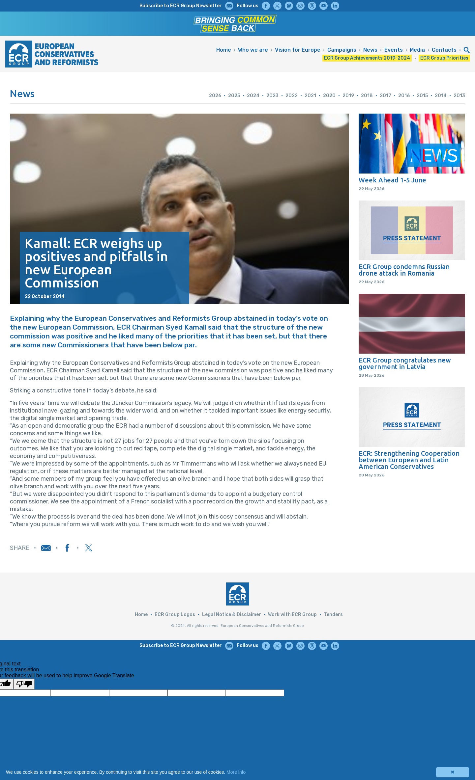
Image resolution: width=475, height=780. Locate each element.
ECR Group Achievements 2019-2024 (367, 58)
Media (417, 50)
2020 (329, 95)
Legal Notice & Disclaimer (231, 614)
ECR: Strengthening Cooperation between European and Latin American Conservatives (409, 460)
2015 (422, 95)
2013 (459, 95)
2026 (215, 95)
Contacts (444, 50)
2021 (310, 95)
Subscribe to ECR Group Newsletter (180, 6)
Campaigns (341, 50)
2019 (348, 95)
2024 (253, 95)
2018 (367, 95)
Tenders (333, 614)
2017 (385, 95)
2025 (234, 95)
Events (393, 50)
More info (236, 772)
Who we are (253, 50)
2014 (441, 95)
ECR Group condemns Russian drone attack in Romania (404, 270)
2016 (404, 95)
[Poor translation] (24, 684)
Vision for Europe (297, 50)
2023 (272, 95)
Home (223, 50)
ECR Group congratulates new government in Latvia (405, 363)
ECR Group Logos (175, 614)
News (370, 50)
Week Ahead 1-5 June (392, 180)
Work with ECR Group (292, 614)
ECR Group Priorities (444, 58)
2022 (291, 95)
